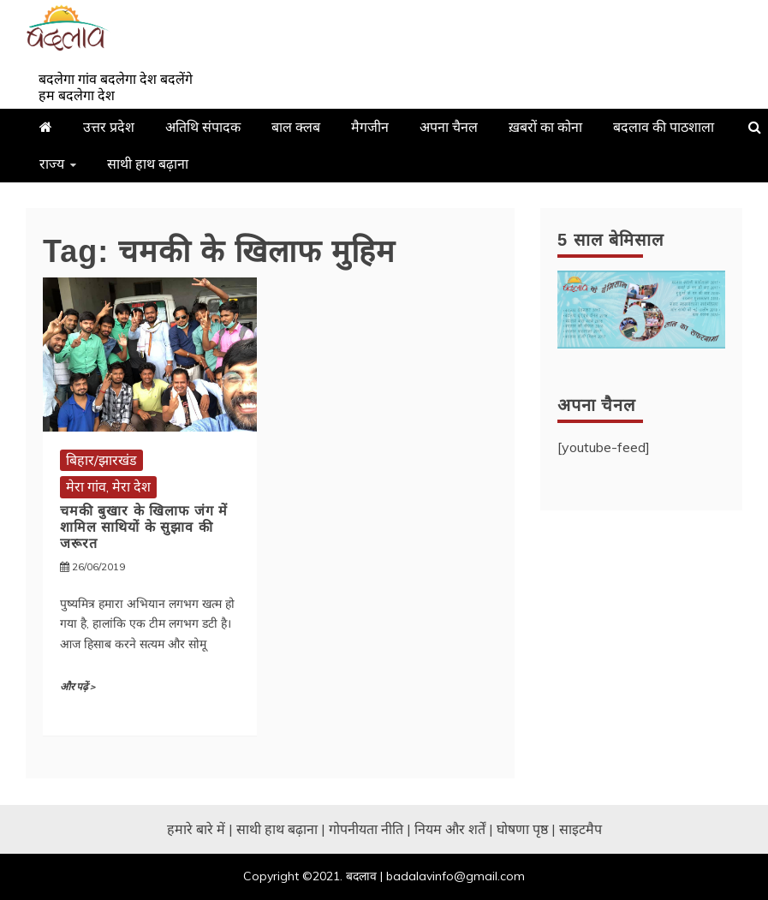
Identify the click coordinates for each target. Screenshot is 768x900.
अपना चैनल (449, 126)
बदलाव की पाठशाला (663, 126)
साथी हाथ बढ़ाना (147, 163)
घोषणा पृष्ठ (522, 828)
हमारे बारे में (196, 828)
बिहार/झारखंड (101, 459)
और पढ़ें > (77, 687)
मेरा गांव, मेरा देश (108, 486)
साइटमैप (580, 828)
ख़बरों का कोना (545, 126)
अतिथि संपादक (203, 126)
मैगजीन (370, 126)
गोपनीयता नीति (366, 828)
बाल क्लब (295, 126)
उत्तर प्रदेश (108, 126)
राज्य (51, 163)
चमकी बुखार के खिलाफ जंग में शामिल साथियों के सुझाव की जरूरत (144, 527)
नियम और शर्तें (449, 828)
